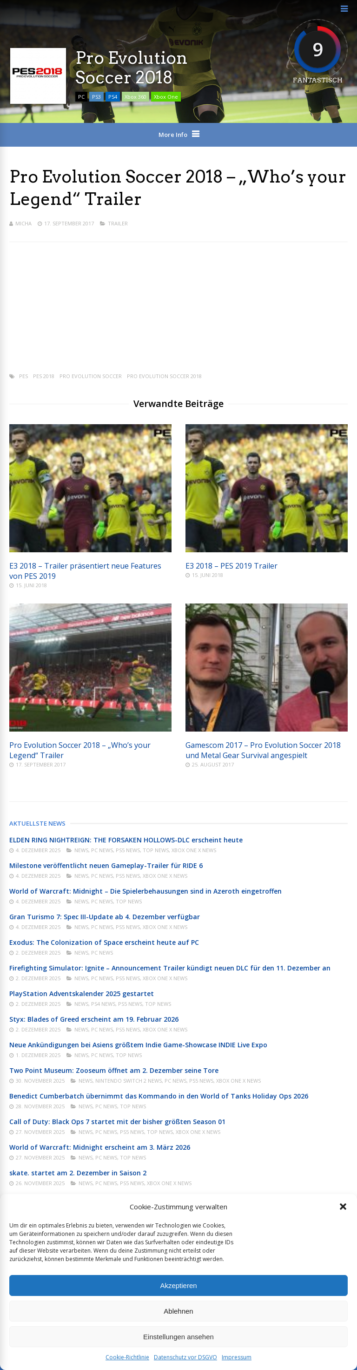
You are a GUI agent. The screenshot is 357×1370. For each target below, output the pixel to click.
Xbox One (166, 96)
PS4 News (103, 1003)
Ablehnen (178, 1311)
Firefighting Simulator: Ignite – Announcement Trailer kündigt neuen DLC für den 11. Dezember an (170, 967)
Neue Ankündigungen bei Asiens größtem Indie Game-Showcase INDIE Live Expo (138, 1044)
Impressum (236, 1357)
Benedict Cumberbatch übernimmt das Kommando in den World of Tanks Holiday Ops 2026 (158, 1096)
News (81, 850)
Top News (156, 850)
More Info (173, 134)
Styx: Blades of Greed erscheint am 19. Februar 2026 (93, 1019)
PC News (102, 850)
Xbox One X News (194, 850)
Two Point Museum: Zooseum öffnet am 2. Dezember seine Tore (113, 1070)
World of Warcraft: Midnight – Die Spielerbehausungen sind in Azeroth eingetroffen (145, 891)
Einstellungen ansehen (178, 1337)
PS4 (112, 96)
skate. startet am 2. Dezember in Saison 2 (77, 1172)
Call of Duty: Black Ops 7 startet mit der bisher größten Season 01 (117, 1121)
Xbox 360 (135, 96)
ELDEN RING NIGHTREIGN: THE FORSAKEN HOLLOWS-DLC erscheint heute (126, 839)
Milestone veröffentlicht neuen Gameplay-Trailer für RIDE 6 (106, 865)
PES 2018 (43, 376)
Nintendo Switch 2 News (128, 1080)
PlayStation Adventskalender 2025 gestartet (81, 993)
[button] (343, 1206)
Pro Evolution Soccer (91, 376)
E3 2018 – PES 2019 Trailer (231, 566)
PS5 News (128, 850)
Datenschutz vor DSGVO (185, 1357)
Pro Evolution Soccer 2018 (164, 376)
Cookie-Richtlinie (127, 1357)
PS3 (96, 96)
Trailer (118, 223)
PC (81, 96)
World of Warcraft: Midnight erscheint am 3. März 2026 (99, 1147)
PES (23, 376)
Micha (23, 223)
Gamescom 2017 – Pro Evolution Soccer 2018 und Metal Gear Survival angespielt (263, 750)
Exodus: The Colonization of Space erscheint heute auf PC (104, 942)
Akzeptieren (178, 1285)
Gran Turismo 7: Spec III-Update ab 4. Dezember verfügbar (104, 916)
